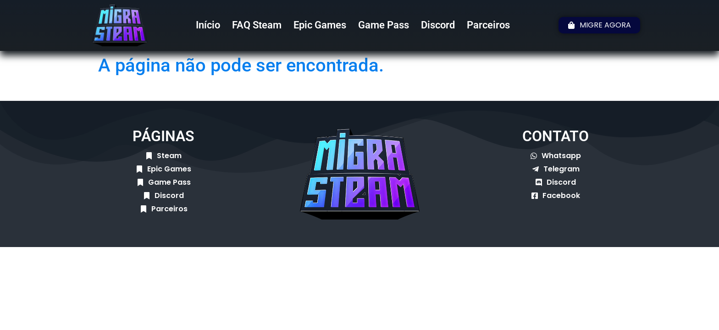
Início (208, 25)
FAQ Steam (257, 25)
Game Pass (383, 25)
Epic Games (319, 25)
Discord (438, 25)
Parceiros (488, 25)
